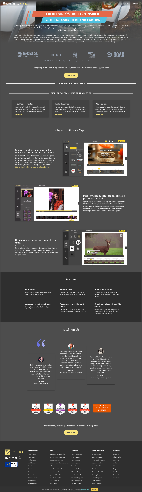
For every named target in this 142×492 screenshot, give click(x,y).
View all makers (32, 483)
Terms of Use (116, 460)
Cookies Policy (117, 463)
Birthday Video (32, 463)
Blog (114, 469)
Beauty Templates (75, 460)
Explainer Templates (97, 463)
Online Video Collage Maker (57, 469)
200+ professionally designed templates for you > (32, 167)
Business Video (32, 475)
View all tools (53, 483)
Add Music (52, 466)
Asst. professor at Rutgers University (71, 372)
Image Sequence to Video (56, 460)
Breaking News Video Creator (57, 457)
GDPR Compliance (118, 466)
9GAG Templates (75, 457)
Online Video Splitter (55, 478)
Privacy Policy (117, 457)
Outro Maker (31, 457)
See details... (19, 114)
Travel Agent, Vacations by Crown (101, 378)
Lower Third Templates (77, 475)
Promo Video (31, 472)
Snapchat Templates (76, 454)
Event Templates (75, 463)
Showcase (116, 478)
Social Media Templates (77, 469)
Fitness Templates (76, 466)
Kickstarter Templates (77, 472)
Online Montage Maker (56, 472)
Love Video (31, 469)
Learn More (85, 489)
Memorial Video (32, 478)
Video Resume (32, 454)
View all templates (76, 483)
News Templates (96, 454)
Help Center (116, 472)
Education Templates (97, 469)
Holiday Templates (97, 466)
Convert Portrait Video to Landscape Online (61, 463)
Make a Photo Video (55, 480)
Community (116, 475)
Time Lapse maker (33, 466)
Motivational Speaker (41, 384)
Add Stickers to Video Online (57, 454)
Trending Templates (97, 475)
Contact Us (116, 454)
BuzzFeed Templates (76, 480)
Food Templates (96, 480)
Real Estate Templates (77, 478)
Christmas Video (32, 460)
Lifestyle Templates (97, 457)
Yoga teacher (32, 480)
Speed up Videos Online (56, 475)
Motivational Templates (98, 460)
